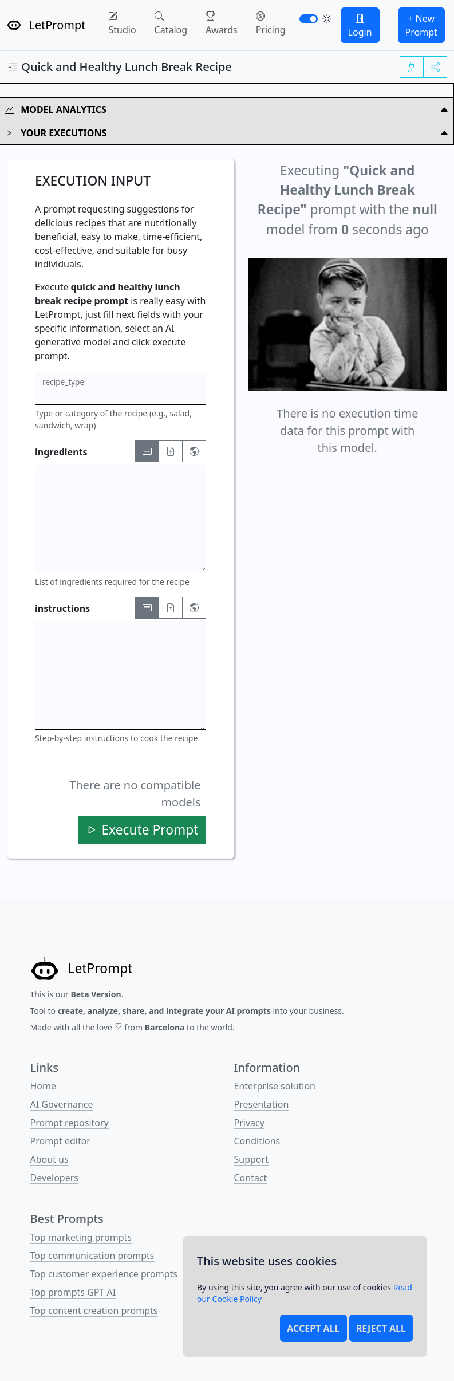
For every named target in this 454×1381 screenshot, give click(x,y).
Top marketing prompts (81, 1237)
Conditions (257, 1141)
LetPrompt (46, 25)
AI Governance (61, 1104)
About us (49, 1159)
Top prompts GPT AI (73, 1292)
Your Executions (227, 133)
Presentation (261, 1104)
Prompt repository (69, 1122)
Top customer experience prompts (104, 1274)
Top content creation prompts (94, 1310)
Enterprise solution (274, 1086)
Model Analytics (227, 109)
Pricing (271, 23)
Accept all (313, 1328)
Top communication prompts (92, 1255)
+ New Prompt (421, 25)
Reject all (381, 1328)
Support (251, 1159)
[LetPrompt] (81, 969)
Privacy (249, 1122)
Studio (122, 23)
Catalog (171, 23)
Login (360, 25)
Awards (222, 23)
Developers (54, 1177)
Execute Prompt (142, 830)
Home (43, 1086)
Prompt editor (60, 1141)
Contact (250, 1177)
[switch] (308, 18)
